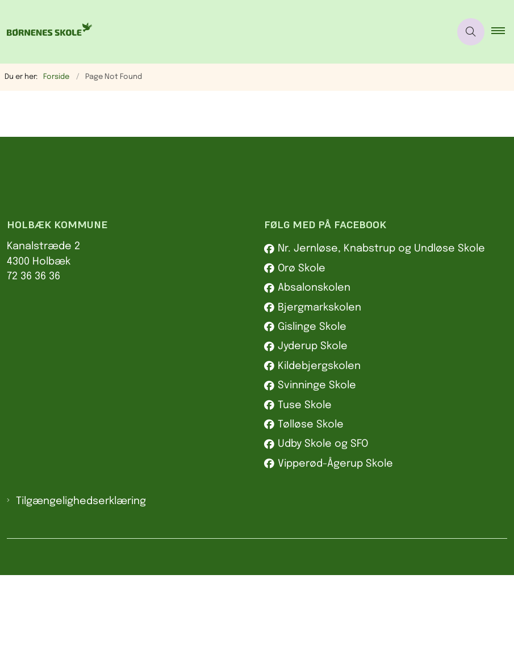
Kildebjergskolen (319, 441)
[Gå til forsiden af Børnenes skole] (46, 32)
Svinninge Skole (317, 461)
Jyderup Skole (313, 422)
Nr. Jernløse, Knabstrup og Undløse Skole (381, 324)
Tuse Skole (305, 480)
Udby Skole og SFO (323, 519)
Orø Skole (301, 344)
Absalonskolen (314, 363)
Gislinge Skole (312, 402)
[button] (502, 31)
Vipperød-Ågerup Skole (335, 539)
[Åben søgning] (470, 31)
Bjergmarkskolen (319, 383)
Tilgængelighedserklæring (81, 577)
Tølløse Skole (311, 500)
